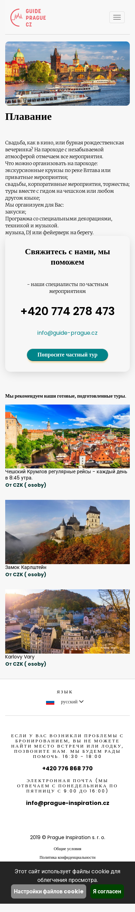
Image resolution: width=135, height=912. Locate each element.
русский (65, 701)
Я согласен (107, 891)
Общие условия (67, 849)
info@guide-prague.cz (67, 333)
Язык (65, 691)
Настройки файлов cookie (48, 891)
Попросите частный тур (67, 355)
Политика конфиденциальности (67, 857)
